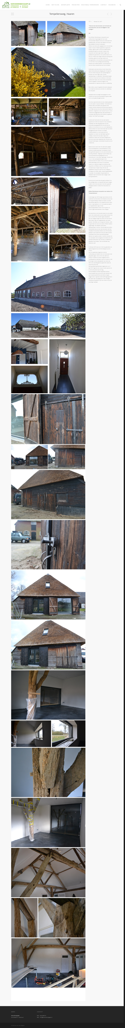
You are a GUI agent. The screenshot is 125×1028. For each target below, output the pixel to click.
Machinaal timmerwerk (90, 5)
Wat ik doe (55, 5)
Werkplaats (65, 5)
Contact (104, 5)
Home (48, 5)
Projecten (76, 5)
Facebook (112, 5)
